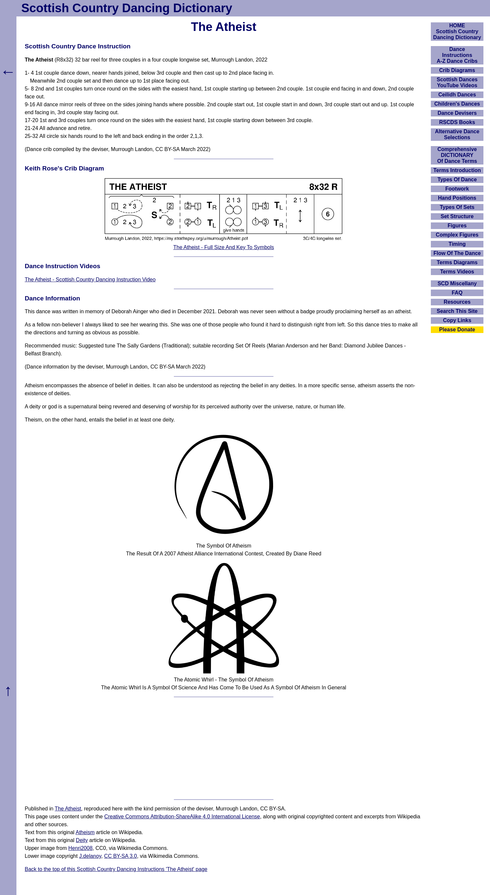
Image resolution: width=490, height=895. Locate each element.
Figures (457, 225)
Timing (457, 244)
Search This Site (457, 311)
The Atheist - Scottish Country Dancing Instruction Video (90, 279)
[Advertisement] (224, 748)
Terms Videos (457, 271)
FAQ (457, 292)
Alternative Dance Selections (457, 134)
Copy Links (457, 320)
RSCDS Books (457, 122)
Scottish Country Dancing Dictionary (126, 8)
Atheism (85, 832)
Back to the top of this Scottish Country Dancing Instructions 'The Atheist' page (116, 869)
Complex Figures (457, 235)
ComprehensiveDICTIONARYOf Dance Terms (457, 155)
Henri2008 (80, 848)
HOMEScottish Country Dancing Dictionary (457, 31)
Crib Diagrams (457, 70)
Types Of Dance (457, 179)
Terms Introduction (457, 170)
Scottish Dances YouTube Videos (457, 82)
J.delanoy (90, 856)
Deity (82, 840)
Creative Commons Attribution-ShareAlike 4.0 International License (182, 816)
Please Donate (457, 329)
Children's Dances (457, 104)
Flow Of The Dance (457, 253)
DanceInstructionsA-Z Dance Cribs (457, 55)
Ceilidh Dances (457, 94)
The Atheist (68, 808)
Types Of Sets (457, 207)
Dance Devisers (457, 113)
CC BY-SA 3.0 (120, 856)
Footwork (457, 189)
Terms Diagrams (457, 262)
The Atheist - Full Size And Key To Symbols (223, 247)
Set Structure (457, 216)
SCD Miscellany (457, 283)
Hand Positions (457, 198)
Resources (457, 302)
